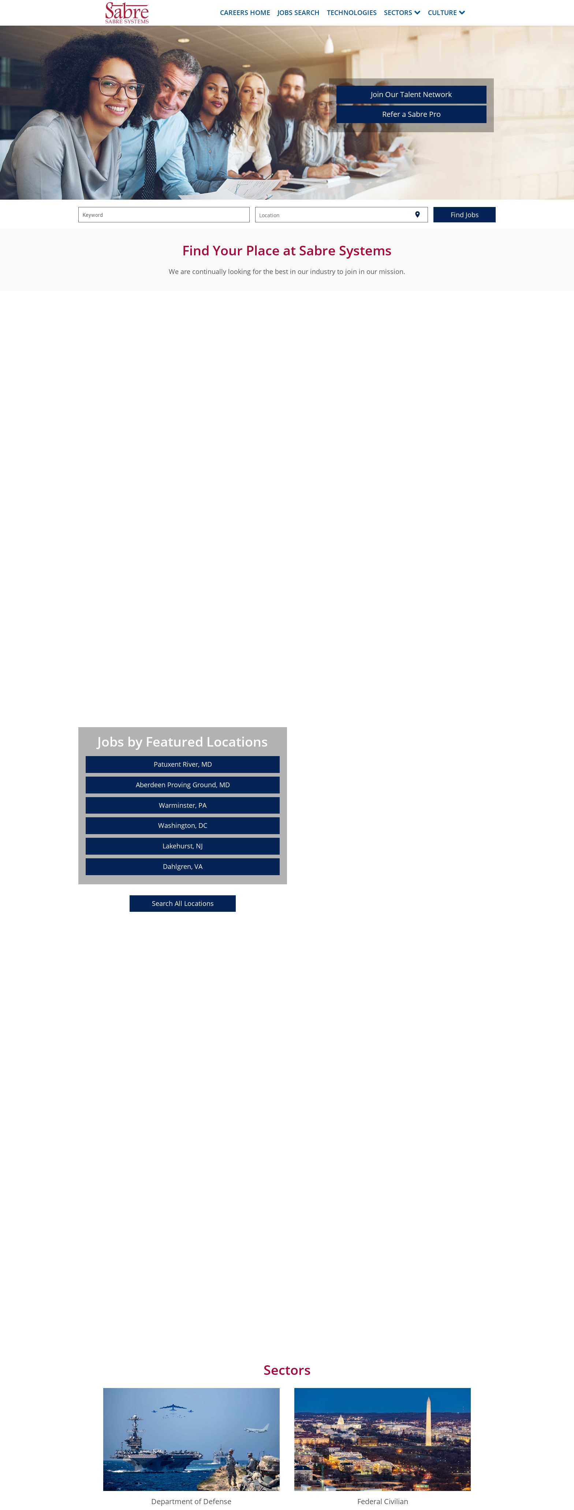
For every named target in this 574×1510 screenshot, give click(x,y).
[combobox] (164, 214)
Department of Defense (191, 1501)
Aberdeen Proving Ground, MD (183, 784)
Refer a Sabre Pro (411, 114)
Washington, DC (182, 825)
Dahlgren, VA (182, 866)
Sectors (402, 12)
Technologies (352, 12)
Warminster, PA (182, 805)
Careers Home (245, 12)
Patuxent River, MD (183, 764)
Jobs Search (298, 12)
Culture (446, 12)
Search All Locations (183, 903)
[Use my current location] (417, 214)
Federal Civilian (382, 1501)
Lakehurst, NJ (183, 845)
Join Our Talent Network (411, 94)
